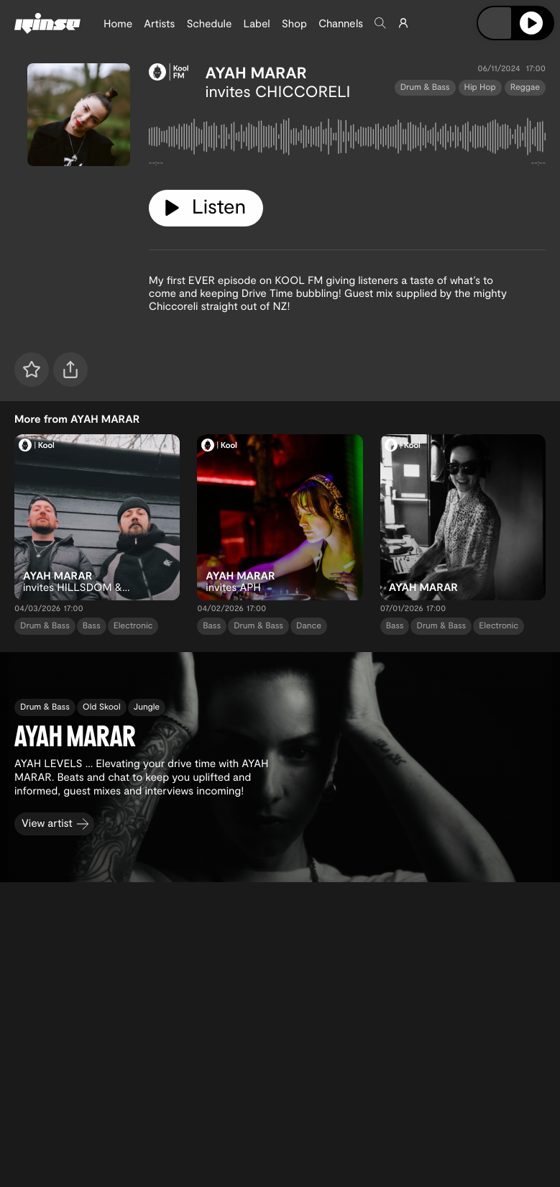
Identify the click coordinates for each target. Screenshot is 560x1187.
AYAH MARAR (256, 72)
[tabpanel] (347, 139)
